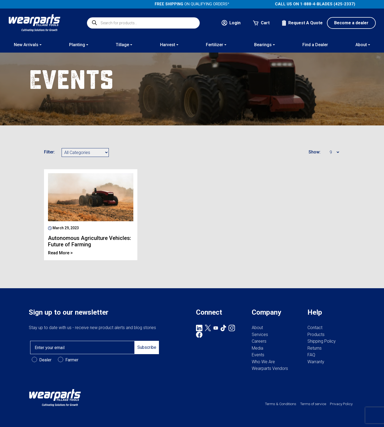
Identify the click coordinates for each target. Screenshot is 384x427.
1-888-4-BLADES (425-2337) (327, 4)
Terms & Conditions (280, 404)
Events (258, 354)
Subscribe (146, 347)
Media (257, 348)
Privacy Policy (341, 404)
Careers (259, 341)
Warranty (315, 361)
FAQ (311, 354)
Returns (314, 348)
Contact (314, 327)
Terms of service (313, 404)
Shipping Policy (321, 341)
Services (260, 334)
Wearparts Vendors (270, 368)
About (257, 327)
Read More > (60, 252)
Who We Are (263, 361)
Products (316, 334)
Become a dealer (351, 22)
